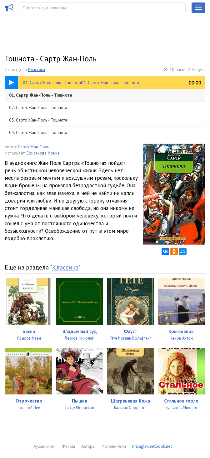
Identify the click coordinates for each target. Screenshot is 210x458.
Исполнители (114, 446)
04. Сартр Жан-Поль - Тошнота (38, 132)
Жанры (68, 446)
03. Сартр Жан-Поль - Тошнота (38, 120)
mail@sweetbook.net (152, 446)
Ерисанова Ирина (43, 153)
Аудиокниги (44, 446)
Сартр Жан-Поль (33, 147)
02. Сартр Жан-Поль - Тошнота (38, 107)
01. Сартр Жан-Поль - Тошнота (40, 95)
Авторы (88, 446)
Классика (36, 69)
